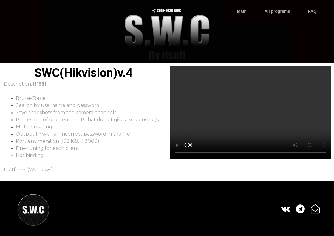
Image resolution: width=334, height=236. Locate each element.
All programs (277, 11)
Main (242, 11)
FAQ (312, 11)
